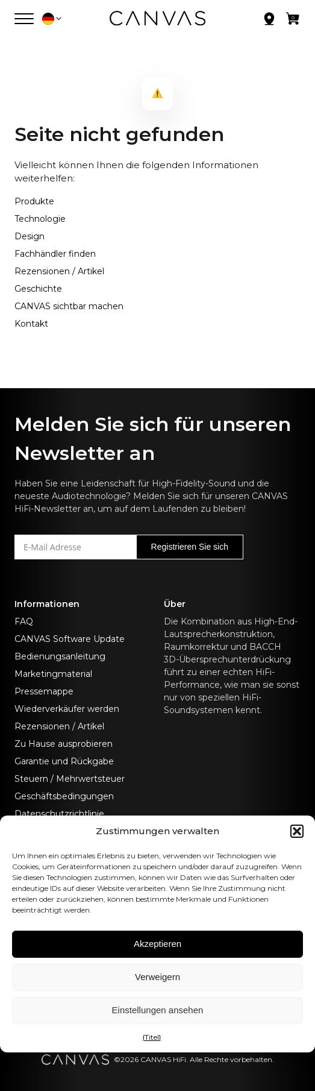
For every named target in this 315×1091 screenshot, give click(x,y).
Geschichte (38, 288)
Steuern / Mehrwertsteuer (69, 778)
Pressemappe (43, 691)
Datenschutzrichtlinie (59, 813)
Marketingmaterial (53, 673)
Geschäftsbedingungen (64, 796)
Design (29, 236)
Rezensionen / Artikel (59, 271)
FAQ (23, 621)
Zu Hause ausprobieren (63, 743)
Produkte (34, 201)
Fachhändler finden (55, 253)
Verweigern (157, 977)
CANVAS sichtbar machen (68, 306)
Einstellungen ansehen (158, 1010)
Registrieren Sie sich (189, 547)
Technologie (40, 218)
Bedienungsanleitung (59, 656)
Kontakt (31, 323)
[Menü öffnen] (24, 18)
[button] (297, 831)
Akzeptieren (157, 944)
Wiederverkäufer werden (66, 708)
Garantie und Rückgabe (64, 761)
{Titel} (151, 1037)
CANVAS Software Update (69, 639)
